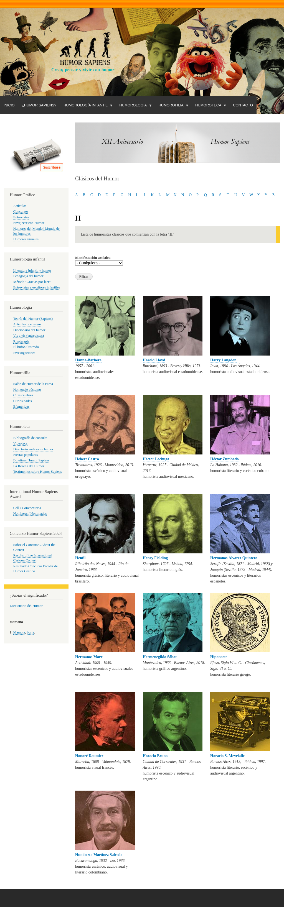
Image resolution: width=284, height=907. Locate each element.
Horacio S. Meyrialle (227, 756)
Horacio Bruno (155, 756)
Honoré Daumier (89, 756)
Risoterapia (21, 341)
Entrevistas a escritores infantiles (36, 287)
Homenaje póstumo (27, 390)
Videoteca (20, 443)
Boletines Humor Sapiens (31, 460)
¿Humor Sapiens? (39, 105)
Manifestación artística (92, 258)
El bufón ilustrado (26, 347)
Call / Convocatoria (27, 508)
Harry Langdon (223, 360)
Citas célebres (23, 395)
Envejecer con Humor (28, 223)
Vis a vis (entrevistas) (28, 336)
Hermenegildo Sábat (160, 657)
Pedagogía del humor (28, 276)
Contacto (243, 105)
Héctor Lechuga (156, 459)
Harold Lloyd (154, 360)
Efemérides (21, 406)
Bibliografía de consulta (30, 438)
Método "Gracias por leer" (32, 282)
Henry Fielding (155, 558)
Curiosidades (22, 401)
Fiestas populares (25, 455)
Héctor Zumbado (224, 459)
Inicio (9, 105)
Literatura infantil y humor (32, 270)
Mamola (19, 632)
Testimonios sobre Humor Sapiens (37, 472)
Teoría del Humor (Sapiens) (33, 319)
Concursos (20, 211)
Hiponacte (218, 657)
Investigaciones (24, 353)
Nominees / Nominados (30, 513)
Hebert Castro (87, 459)
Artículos (20, 206)
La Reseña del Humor (28, 466)
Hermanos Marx (89, 657)
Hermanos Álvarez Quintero (233, 558)
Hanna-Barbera (88, 360)
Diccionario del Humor (26, 606)
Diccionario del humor (29, 330)
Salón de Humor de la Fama (33, 384)
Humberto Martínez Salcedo (98, 855)
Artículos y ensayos (27, 324)
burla (30, 632)
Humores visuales (26, 239)
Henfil (80, 558)
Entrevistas (21, 217)
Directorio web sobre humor (33, 449)
